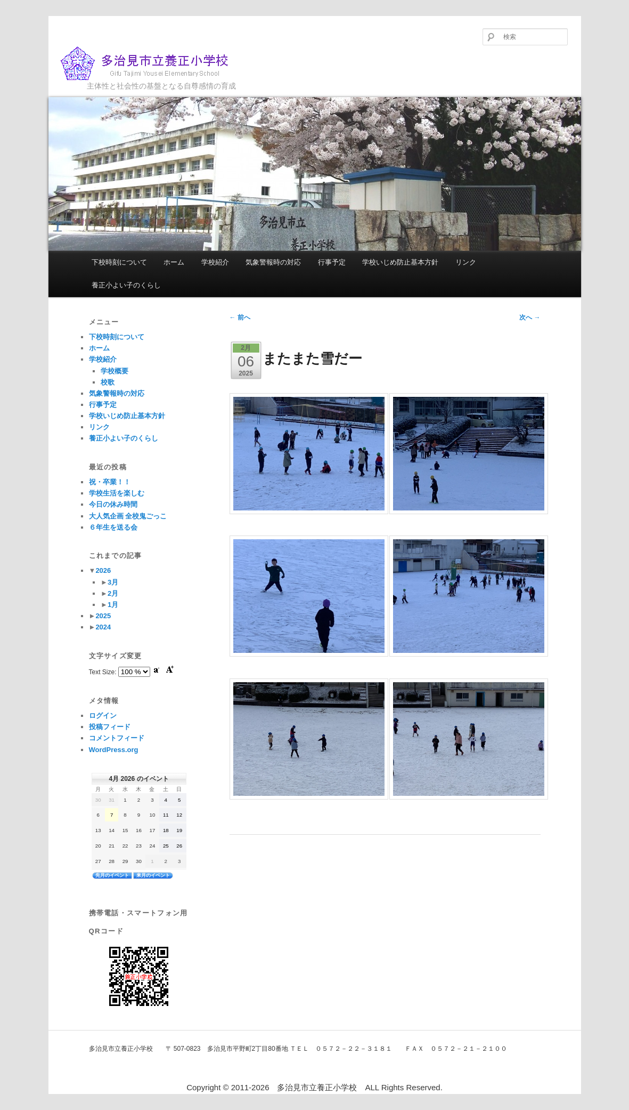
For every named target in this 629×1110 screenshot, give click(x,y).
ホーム (174, 262)
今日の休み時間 (113, 504)
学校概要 (114, 371)
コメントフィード (116, 738)
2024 (103, 627)
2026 (103, 570)
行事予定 (332, 262)
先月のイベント (112, 875)
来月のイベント (153, 875)
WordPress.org (113, 750)
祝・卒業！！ (109, 482)
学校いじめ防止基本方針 (400, 262)
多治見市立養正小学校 (152, 63)
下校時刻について (119, 262)
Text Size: (103, 672)
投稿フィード (109, 727)
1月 (113, 605)
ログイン (103, 716)
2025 (103, 616)
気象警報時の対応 (273, 262)
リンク (465, 262)
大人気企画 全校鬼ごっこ (128, 516)
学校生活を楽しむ (116, 493)
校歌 (108, 382)
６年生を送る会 (113, 527)
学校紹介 (215, 262)
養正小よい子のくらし (126, 285)
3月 (113, 582)
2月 (113, 593)
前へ (240, 317)
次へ (529, 317)
